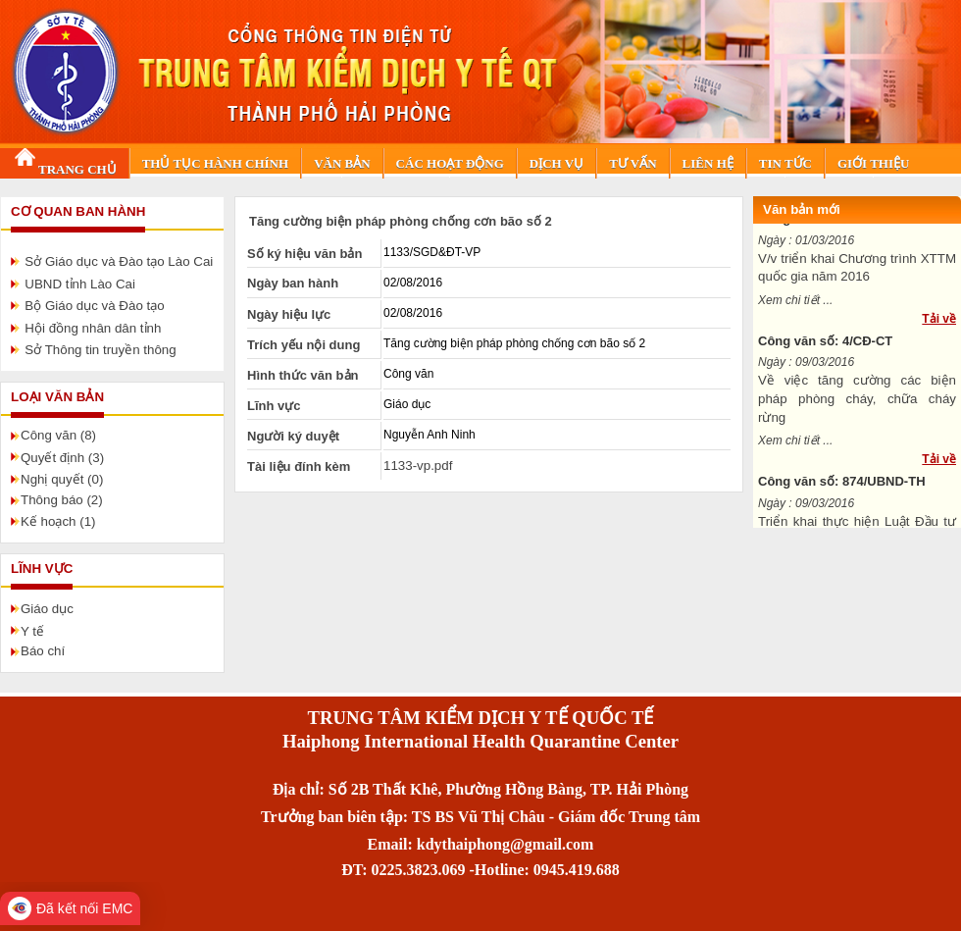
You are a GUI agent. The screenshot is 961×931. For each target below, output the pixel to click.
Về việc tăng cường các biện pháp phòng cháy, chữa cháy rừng (857, 404)
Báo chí (43, 651)
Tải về (939, 325)
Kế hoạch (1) (58, 521)
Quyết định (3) (62, 457)
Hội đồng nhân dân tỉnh (93, 328)
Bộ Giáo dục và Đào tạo (94, 305)
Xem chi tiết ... (795, 306)
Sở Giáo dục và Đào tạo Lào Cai (119, 261)
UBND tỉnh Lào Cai (80, 284)
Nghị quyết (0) (62, 479)
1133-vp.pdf (417, 465)
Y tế (32, 631)
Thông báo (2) (62, 499)
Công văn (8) (58, 435)
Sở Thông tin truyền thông (100, 349)
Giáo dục (47, 608)
